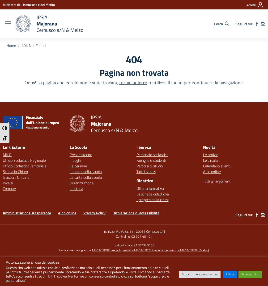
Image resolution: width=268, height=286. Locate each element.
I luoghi (75, 160)
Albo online (212, 171)
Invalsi (8, 183)
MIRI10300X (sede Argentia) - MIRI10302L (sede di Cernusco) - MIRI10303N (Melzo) (150, 250)
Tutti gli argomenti (217, 181)
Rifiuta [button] (230, 274)
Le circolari (211, 160)
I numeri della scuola (86, 171)
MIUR (7, 155)
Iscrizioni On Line (16, 177)
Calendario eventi (216, 166)
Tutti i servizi (146, 171)
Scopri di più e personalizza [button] (200, 274)
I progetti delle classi (152, 200)
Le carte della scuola (86, 177)
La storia (76, 188)
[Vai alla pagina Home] (11, 45)
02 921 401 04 (141, 236)
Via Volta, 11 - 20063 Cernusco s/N (140, 231)
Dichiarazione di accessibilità (136, 213)
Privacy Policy (94, 213)
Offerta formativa (150, 188)
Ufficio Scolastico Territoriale (25, 166)
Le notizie (210, 155)
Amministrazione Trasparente (27, 213)
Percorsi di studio (149, 166)
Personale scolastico (152, 155)
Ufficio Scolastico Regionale (24, 160)
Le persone (78, 166)
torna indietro (133, 82)
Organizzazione (82, 183)
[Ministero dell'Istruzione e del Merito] (29, 4)
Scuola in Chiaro (15, 171)
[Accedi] (255, 5)
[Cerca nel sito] (222, 24)
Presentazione (81, 155)
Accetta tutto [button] (250, 274)
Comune (9, 188)
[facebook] (257, 24)
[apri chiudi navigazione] (8, 24)
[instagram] (263, 24)
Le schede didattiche (152, 194)
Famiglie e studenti (151, 160)
